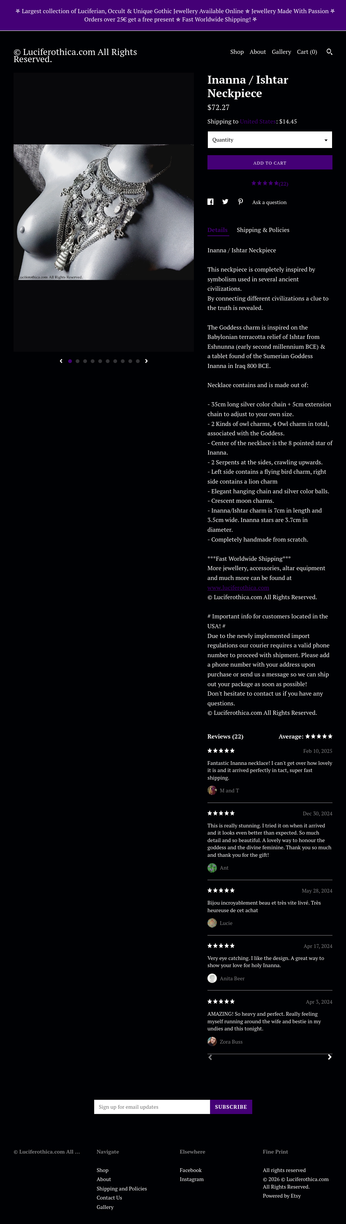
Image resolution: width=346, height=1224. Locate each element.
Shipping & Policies (263, 230)
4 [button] (93, 361)
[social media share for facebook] (211, 202)
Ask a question (269, 202)
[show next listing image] (146, 361)
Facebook (191, 1170)
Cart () (307, 51)
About (258, 51)
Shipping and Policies (122, 1188)
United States (258, 121)
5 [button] (100, 361)
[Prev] (210, 1058)
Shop (237, 51)
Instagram (192, 1179)
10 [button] (138, 361)
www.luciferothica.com (238, 587)
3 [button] (85, 361)
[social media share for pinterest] (241, 202)
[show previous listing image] (61, 361)
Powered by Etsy (281, 1195)
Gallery (281, 51)
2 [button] (77, 361)
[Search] (329, 53)
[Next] (329, 1058)
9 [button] (130, 361)
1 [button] (70, 361)
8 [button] (123, 361)
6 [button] (108, 361)
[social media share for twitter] (226, 202)
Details (218, 230)
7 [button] (115, 361)
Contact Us (109, 1197)
